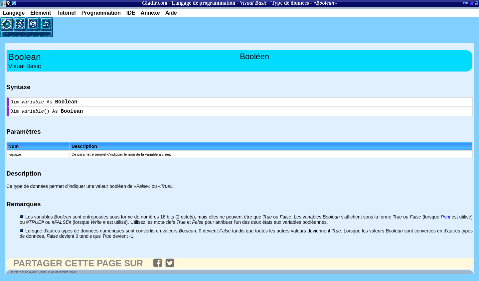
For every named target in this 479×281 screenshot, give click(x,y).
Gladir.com (154, 3)
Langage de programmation (204, 3)
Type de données (290, 3)
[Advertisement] (131, 27)
